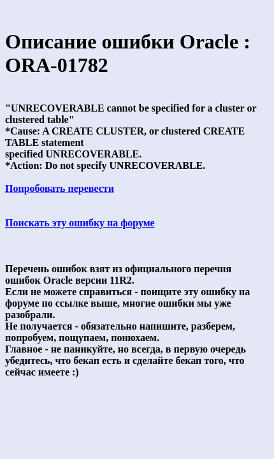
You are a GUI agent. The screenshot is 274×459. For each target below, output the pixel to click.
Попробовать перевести (59, 188)
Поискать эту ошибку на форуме (80, 222)
